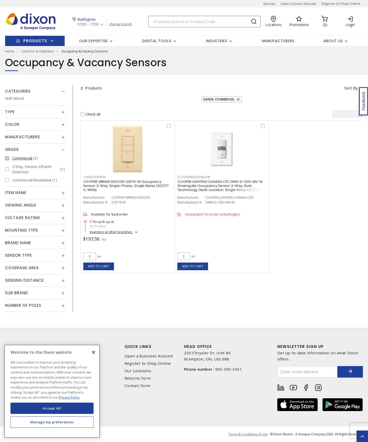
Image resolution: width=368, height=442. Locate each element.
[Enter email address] (307, 372)
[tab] (35, 91)
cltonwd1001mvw (193, 177)
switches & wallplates (37, 51)
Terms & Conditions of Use (248, 434)
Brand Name (18, 242)
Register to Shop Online (340, 3)
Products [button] (35, 40)
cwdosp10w (94, 177)
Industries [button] (216, 40)
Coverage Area (22, 267)
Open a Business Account (148, 356)
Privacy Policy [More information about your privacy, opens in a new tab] (69, 397)
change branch (120, 24)
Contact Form (137, 385)
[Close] (93, 352)
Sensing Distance (24, 280)
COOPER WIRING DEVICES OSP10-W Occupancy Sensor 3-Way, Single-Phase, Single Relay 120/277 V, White (126, 185)
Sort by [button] (351, 87)
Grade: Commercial (219, 99)
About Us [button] (333, 40)
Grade (12, 149)
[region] (52, 391)
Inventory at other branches (111, 232)
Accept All (52, 408)
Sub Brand (16, 293)
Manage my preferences (52, 422)
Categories (18, 91)
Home (9, 51)
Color (12, 124)
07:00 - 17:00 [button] (88, 24)
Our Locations (137, 370)
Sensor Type (18, 255)
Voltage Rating (22, 217)
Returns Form (137, 378)
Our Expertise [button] (93, 40)
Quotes (269, 3)
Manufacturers (278, 40)
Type (10, 112)
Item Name (15, 192)
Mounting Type (21, 230)
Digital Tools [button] (156, 40)
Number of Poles (23, 305)
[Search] (204, 21)
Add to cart (99, 266)
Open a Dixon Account (298, 3)
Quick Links (138, 346)
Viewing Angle (20, 205)
